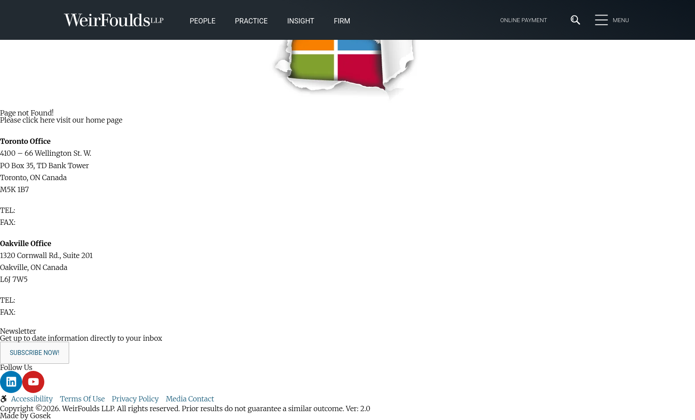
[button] (301, 22)
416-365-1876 (39, 222)
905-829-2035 (40, 312)
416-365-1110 (38, 210)
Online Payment (523, 20)
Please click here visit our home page (61, 120)
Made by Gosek (25, 415)
